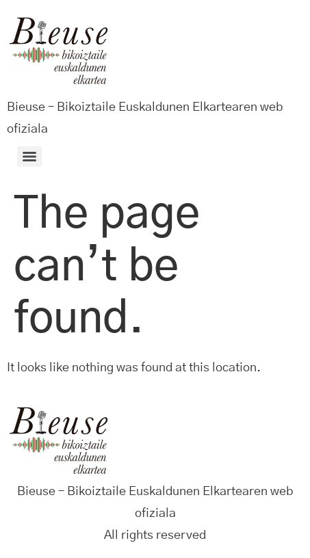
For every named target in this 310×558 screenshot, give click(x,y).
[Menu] (29, 156)
